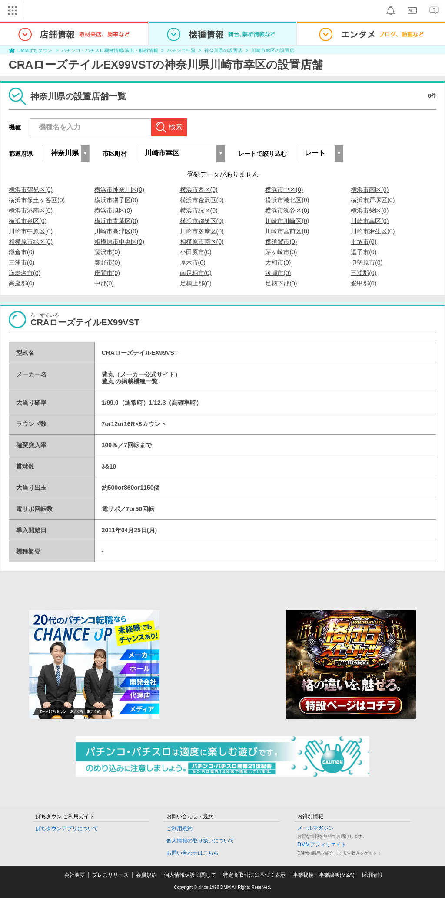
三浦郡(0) (363, 273)
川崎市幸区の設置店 (272, 50)
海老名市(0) (24, 273)
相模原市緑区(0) (31, 242)
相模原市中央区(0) (119, 242)
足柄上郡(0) (196, 283)
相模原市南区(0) (202, 242)
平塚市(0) (363, 242)
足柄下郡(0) (281, 283)
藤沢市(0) (107, 252)
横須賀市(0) (281, 242)
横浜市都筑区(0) (202, 221)
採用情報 (372, 875)
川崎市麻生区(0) (373, 231)
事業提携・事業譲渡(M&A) (324, 875)
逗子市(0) (363, 252)
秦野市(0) (107, 262)
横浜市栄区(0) (370, 210)
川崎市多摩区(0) (202, 231)
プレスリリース (110, 875)
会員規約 (146, 875)
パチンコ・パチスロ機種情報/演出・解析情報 (109, 50)
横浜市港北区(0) (287, 200)
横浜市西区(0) (199, 190)
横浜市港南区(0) (31, 210)
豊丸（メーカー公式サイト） (141, 374)
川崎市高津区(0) (116, 231)
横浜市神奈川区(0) (119, 190)
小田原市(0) (196, 252)
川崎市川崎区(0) (287, 221)
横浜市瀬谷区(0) (287, 210)
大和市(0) (278, 262)
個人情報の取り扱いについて (200, 841)
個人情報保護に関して (190, 875)
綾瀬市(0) (278, 273)
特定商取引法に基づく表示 (254, 875)
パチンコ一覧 (181, 50)
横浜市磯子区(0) (116, 200)
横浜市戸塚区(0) (373, 200)
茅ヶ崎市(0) (281, 252)
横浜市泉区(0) (27, 221)
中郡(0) (104, 283)
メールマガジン (315, 828)
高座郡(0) (21, 283)
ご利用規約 (179, 829)
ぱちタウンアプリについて (67, 829)
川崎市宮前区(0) (287, 231)
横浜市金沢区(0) (202, 200)
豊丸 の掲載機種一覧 (130, 381)
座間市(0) (107, 273)
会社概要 (74, 875)
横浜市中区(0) (284, 190)
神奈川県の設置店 (223, 50)
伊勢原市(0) (366, 262)
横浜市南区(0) (370, 190)
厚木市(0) (193, 262)
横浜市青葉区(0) (116, 221)
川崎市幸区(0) (370, 221)
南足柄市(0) (196, 273)
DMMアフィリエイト (321, 845)
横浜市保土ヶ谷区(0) (37, 200)
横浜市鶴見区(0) (31, 190)
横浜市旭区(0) (113, 210)
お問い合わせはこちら (192, 853)
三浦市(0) (21, 262)
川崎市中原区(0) (31, 231)
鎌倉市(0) (21, 252)
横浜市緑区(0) (199, 210)
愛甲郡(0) (363, 283)
